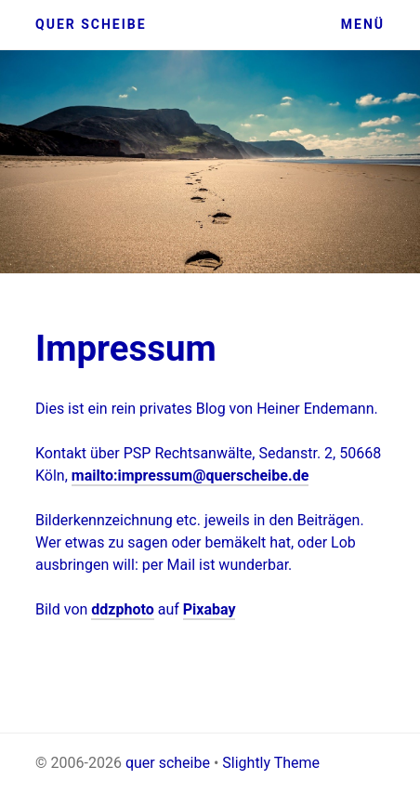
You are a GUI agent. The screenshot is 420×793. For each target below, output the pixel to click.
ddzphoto (122, 609)
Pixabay (209, 609)
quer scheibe (91, 24)
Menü (363, 24)
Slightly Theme (271, 763)
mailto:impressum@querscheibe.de (190, 475)
